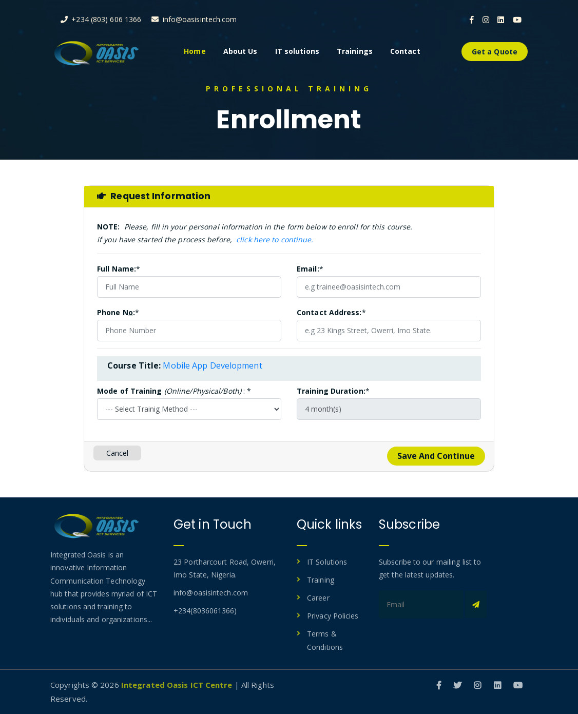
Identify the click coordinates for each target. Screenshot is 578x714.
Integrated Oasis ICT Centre (177, 685)
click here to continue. (274, 239)
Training (320, 580)
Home (194, 51)
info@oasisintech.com (194, 19)
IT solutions (297, 51)
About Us (240, 51)
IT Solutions (327, 562)
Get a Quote (494, 51)
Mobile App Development (212, 365)
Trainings (355, 51)
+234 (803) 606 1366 (101, 19)
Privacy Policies (333, 616)
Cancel (117, 453)
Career (318, 598)
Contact (405, 51)
